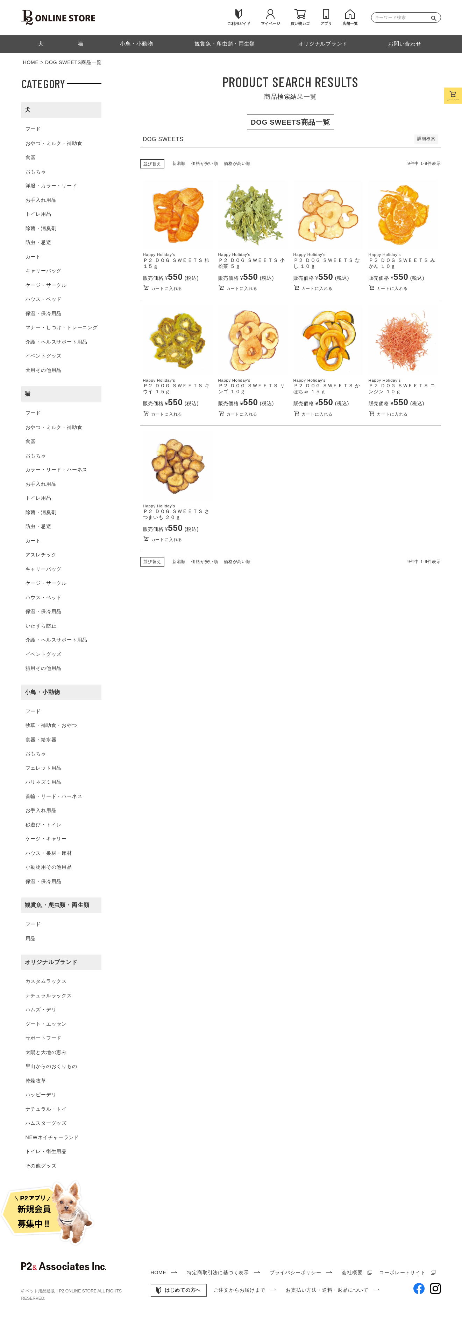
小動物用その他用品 (49, 867)
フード (33, 129)
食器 (31, 157)
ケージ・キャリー (46, 838)
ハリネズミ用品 (44, 782)
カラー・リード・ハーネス (57, 469)
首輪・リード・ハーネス (54, 796)
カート (33, 256)
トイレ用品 (38, 214)
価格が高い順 (237, 163)
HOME (31, 62)
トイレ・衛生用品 (46, 1151)
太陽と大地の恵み (46, 1052)
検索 (435, 17)
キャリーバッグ (44, 270)
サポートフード (44, 1038)
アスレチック (41, 554)
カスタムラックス (46, 981)
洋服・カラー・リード (51, 185)
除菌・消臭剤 (41, 228)
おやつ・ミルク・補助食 (54, 143)
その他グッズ (41, 1165)
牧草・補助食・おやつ (51, 725)
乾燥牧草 (36, 1080)
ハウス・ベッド (44, 299)
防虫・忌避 (38, 242)
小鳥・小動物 (42, 692)
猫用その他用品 (44, 668)
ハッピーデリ (41, 1094)
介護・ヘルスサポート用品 (57, 342)
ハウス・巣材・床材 (49, 853)
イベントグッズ (44, 356)
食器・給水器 (41, 739)
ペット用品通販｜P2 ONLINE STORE (62, 1291)
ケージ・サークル (46, 285)
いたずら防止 (41, 626)
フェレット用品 (44, 768)
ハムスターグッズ (46, 1123)
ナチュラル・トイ (46, 1109)
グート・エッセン (46, 1024)
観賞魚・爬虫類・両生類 (57, 905)
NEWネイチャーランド (52, 1137)
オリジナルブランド (51, 962)
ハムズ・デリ (41, 1009)
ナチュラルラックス (49, 995)
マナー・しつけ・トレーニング (62, 327)
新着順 (179, 163)
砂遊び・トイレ (44, 824)
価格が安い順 (204, 163)
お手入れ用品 (41, 200)
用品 (31, 938)
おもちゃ (36, 171)
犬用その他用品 (44, 370)
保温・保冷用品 (44, 313)
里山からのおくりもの (51, 1066)
